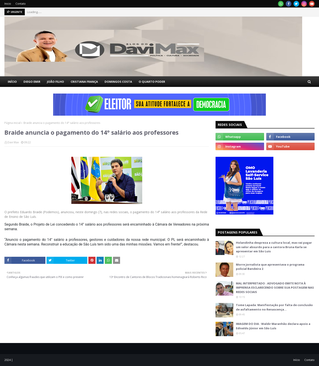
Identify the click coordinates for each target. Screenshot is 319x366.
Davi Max (13, 142)
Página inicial (12, 123)
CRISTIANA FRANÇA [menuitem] (84, 82)
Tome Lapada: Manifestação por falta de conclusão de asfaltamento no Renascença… (274, 307)
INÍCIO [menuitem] (12, 82)
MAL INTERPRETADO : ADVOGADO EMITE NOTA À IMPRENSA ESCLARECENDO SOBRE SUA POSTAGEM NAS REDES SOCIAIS (275, 287)
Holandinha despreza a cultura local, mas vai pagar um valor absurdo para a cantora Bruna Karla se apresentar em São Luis (274, 247)
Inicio (7, 4)
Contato (21, 4)
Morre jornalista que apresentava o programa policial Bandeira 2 (270, 267)
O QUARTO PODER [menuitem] (152, 82)
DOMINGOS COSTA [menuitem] (118, 82)
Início (296, 360)
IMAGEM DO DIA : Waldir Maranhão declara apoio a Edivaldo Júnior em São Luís (273, 326)
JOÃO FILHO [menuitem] (55, 82)
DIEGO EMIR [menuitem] (31, 82)
